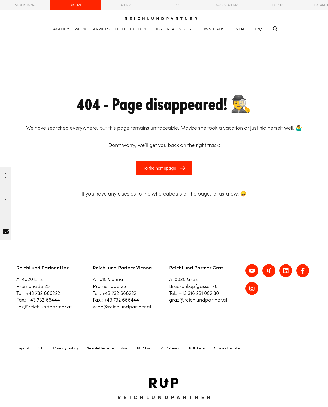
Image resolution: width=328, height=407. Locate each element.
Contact (239, 28)
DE (265, 28)
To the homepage (159, 168)
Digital (76, 5)
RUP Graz (197, 348)
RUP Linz (144, 348)
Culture (139, 28)
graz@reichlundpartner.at (198, 300)
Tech (120, 28)
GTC (41, 348)
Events (277, 5)
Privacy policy (65, 348)
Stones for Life (227, 348)
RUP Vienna (170, 348)
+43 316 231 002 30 (199, 293)
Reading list (180, 28)
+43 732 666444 (121, 300)
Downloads (211, 28)
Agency (61, 28)
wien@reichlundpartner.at (122, 307)
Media (126, 5)
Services (101, 28)
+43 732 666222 (43, 293)
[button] (5, 174)
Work (80, 28)
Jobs (157, 28)
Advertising (25, 5)
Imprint (22, 348)
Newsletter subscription (108, 348)
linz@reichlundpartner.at (44, 307)
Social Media (227, 5)
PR (177, 5)
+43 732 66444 (44, 300)
